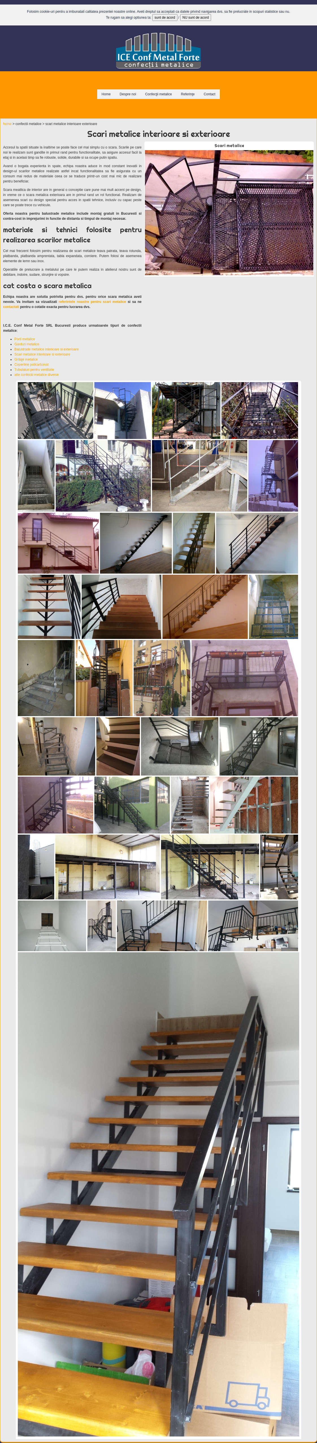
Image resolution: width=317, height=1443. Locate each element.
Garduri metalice (26, 344)
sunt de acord (165, 18)
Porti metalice (24, 339)
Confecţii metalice (158, 94)
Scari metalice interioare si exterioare (42, 354)
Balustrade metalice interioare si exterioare (46, 349)
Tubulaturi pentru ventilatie (34, 370)
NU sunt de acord (196, 18)
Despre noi (128, 94)
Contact (209, 94)
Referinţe (188, 94)
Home (106, 94)
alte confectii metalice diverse (36, 375)
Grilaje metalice (26, 359)
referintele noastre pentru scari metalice (92, 302)
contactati (11, 307)
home (7, 124)
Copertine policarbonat (31, 365)
